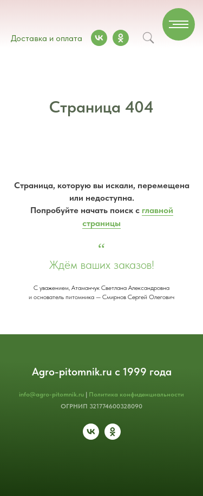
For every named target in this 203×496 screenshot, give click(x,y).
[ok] (112, 436)
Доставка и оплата (46, 38)
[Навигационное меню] (178, 24)
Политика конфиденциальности (136, 394)
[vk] (91, 436)
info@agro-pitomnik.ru (51, 394)
